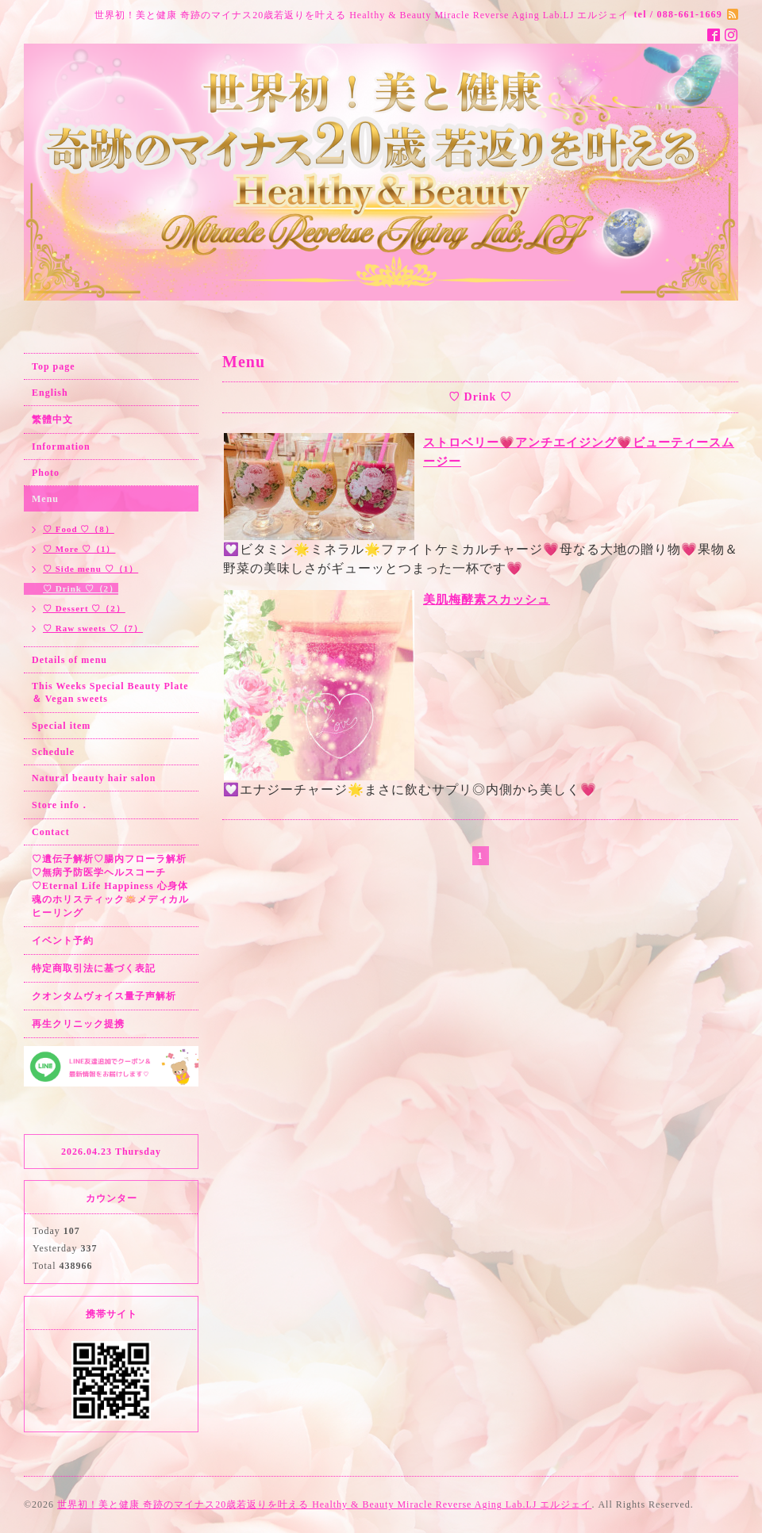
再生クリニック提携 (78, 1023)
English (50, 392)
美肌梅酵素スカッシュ (486, 599)
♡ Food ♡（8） (78, 529)
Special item (61, 725)
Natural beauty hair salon (94, 778)
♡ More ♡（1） (79, 549)
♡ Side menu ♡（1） (90, 568)
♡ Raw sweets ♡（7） (93, 628)
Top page (53, 366)
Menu (45, 498)
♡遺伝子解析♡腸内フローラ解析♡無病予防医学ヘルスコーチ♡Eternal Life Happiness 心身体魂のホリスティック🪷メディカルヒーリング (110, 885)
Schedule (53, 751)
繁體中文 (52, 419)
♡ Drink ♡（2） (80, 588)
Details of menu (69, 659)
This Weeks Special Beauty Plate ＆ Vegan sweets (110, 692)
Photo (46, 472)
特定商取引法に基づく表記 (94, 968)
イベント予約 (63, 940)
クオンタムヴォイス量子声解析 (104, 996)
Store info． (61, 805)
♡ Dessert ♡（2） (84, 608)
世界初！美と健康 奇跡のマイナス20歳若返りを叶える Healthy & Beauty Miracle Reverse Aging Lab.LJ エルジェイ (324, 1504)
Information (61, 446)
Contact (51, 831)
